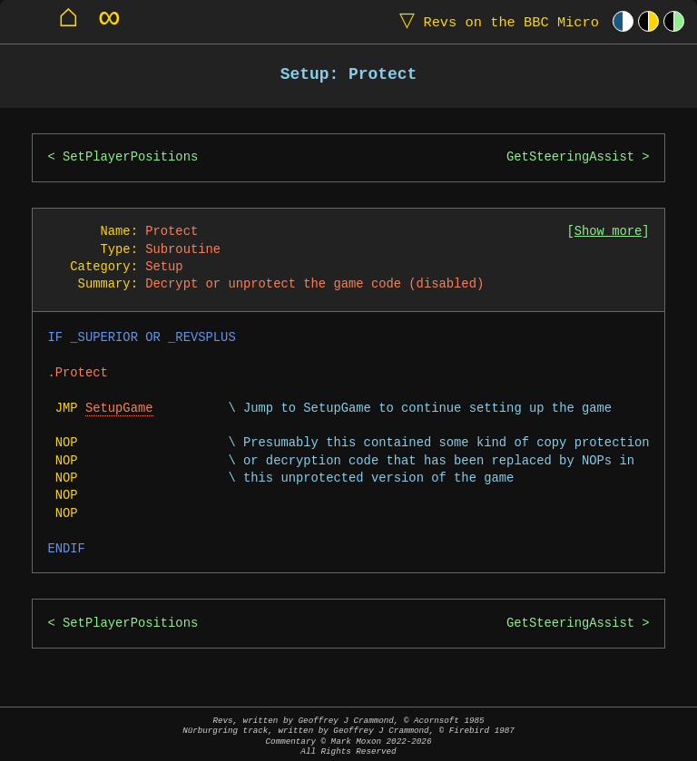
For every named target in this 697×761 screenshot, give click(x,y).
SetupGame (119, 408)
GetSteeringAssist (570, 157)
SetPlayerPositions (130, 157)
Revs (495, 21)
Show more (608, 231)
